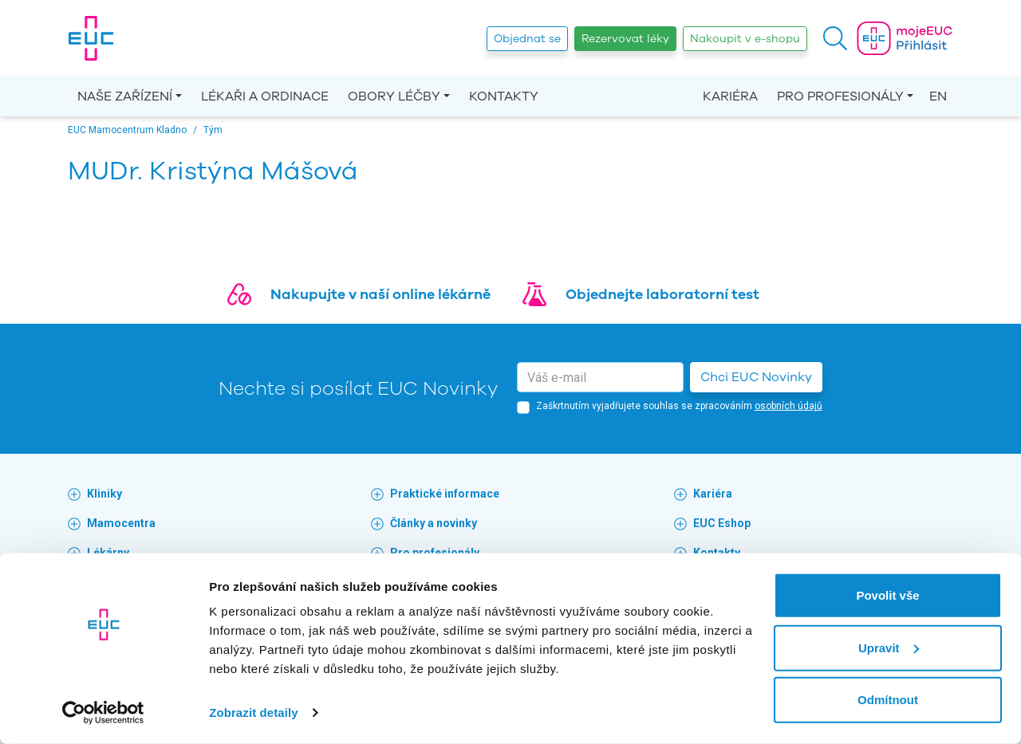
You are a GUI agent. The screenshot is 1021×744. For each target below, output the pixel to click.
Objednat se (527, 38)
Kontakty (503, 96)
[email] (600, 377)
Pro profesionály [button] (840, 96)
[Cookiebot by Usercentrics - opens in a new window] (103, 713)
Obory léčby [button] (394, 96)
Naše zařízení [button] (124, 96)
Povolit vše (887, 595)
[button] (835, 38)
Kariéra (730, 96)
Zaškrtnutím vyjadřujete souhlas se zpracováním (679, 405)
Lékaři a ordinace (265, 96)
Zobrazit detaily (253, 712)
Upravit (888, 647)
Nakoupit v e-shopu (745, 38)
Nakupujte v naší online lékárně (380, 294)
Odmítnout (887, 700)
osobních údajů (788, 405)
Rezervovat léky (625, 38)
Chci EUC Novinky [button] (756, 377)
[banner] (91, 38)
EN (938, 96)
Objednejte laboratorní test (662, 294)
